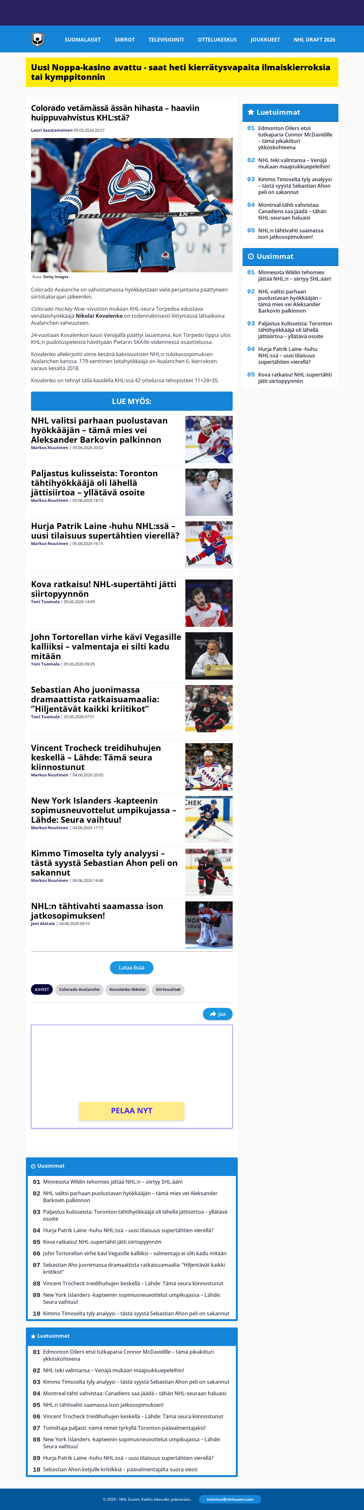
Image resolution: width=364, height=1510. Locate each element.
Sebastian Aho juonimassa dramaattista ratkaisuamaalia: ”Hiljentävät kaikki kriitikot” (95, 699)
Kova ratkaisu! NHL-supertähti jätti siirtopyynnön (103, 588)
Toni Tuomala (45, 601)
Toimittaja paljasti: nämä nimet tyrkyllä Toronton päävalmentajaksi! (124, 1427)
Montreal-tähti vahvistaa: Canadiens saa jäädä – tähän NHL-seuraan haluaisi (134, 1393)
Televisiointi (166, 39)
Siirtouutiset (168, 989)
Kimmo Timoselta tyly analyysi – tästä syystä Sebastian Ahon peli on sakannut (104, 862)
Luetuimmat (53, 1335)
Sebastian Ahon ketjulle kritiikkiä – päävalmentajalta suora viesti (120, 1469)
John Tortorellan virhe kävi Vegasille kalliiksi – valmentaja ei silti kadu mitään (106, 646)
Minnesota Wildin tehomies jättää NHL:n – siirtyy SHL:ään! (112, 1181)
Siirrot (125, 39)
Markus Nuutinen (49, 447)
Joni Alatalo (43, 923)
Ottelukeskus (217, 39)
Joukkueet (265, 39)
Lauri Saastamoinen (52, 130)
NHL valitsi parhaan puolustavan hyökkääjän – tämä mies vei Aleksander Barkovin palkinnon (99, 430)
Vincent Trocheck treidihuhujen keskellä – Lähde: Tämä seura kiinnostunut (96, 757)
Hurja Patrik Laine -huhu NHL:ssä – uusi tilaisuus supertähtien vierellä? (105, 530)
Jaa (218, 1013)
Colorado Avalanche (79, 989)
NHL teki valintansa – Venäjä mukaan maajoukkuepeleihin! (113, 1370)
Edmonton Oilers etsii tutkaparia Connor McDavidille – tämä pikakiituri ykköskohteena (128, 1355)
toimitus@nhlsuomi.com (230, 1499)
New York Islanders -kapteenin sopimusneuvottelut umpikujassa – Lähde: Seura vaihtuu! (103, 810)
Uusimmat (51, 1165)
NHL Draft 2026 (314, 39)
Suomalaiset (83, 39)
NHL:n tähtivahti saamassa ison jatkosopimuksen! (97, 910)
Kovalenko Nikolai (128, 989)
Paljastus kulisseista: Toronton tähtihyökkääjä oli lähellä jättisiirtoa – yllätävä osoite (94, 482)
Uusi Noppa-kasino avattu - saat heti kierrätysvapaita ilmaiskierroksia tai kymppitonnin (180, 71)
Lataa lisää (131, 967)
